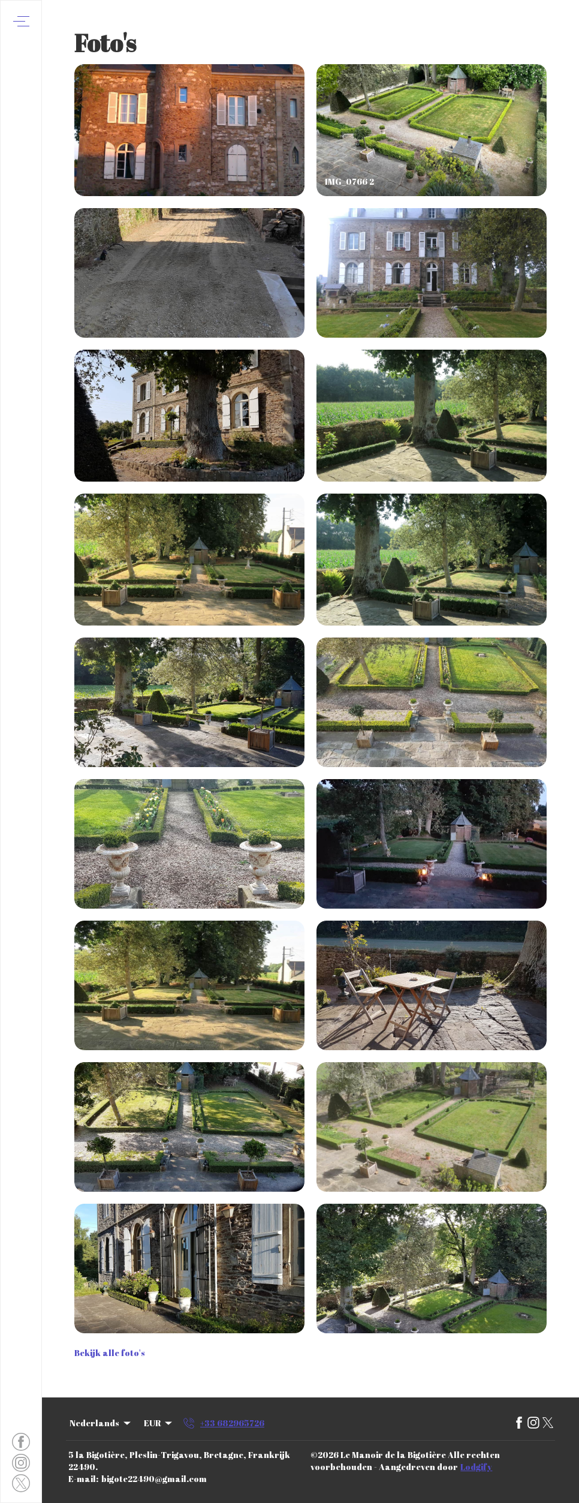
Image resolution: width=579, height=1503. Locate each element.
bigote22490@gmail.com (154, 1478)
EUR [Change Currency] (159, 1423)
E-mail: (83, 1478)
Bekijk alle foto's (109, 1352)
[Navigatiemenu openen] (21, 21)
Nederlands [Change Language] (101, 1423)
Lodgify (476, 1466)
